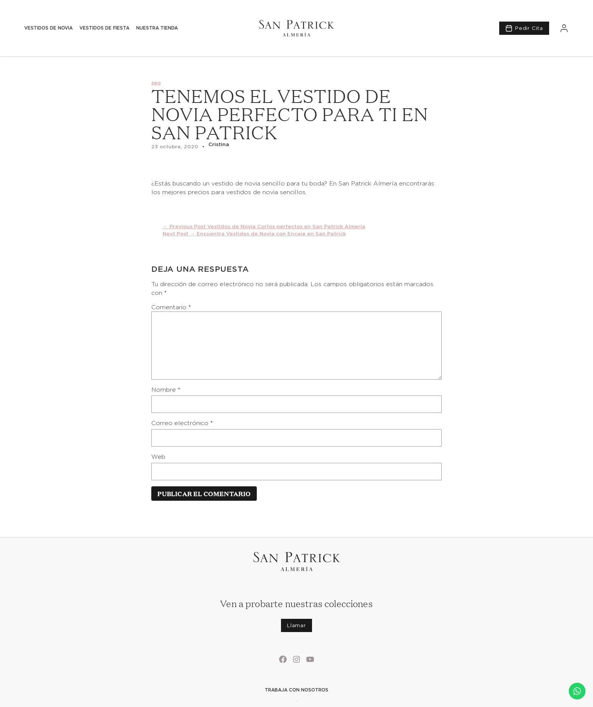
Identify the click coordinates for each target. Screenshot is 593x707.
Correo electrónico (182, 423)
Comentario (171, 307)
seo (156, 82)
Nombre (165, 389)
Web (158, 456)
